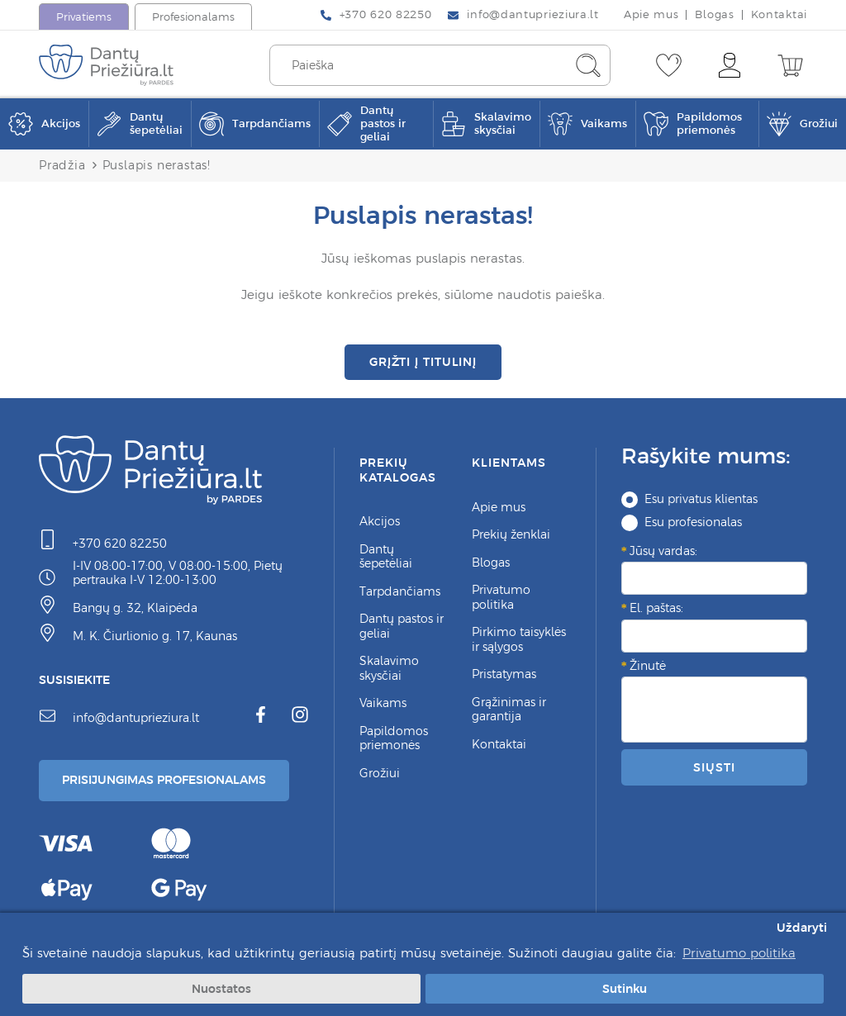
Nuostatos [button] (221, 988)
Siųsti (713, 767)
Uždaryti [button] (802, 927)
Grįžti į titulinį (423, 361)
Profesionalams (193, 17)
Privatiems (84, 17)
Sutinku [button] (624, 988)
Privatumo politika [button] (739, 953)
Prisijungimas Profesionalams (164, 780)
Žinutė (648, 666)
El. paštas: (656, 608)
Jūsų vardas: (663, 551)
